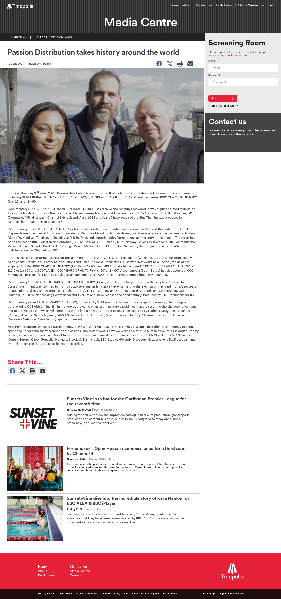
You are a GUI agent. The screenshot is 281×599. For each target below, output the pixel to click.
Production (204, 5)
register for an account (234, 55)
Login (223, 98)
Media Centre (248, 5)
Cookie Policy (65, 593)
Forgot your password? (223, 105)
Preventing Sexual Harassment (159, 593)
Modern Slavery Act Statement (119, 593)
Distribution (224, 5)
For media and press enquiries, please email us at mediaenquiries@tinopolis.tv (242, 132)
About (187, 5)
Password (214, 75)
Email (211, 61)
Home (174, 5)
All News (20, 37)
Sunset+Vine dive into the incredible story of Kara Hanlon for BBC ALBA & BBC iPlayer (128, 501)
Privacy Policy (45, 593)
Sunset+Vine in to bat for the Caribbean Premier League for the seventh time (126, 401)
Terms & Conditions (87, 593)
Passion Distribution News (53, 37)
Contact (268, 5)
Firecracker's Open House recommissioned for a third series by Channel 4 (127, 451)
